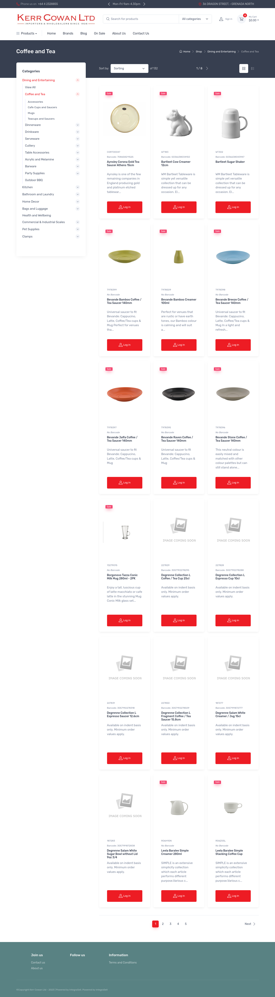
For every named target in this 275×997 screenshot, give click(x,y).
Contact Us (141, 33)
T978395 (166, 427)
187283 (111, 840)
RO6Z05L (220, 840)
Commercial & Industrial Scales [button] (43, 222)
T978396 (220, 427)
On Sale (99, 33)
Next (250, 924)
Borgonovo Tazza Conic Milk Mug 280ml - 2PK (122, 576)
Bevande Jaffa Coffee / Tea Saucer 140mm (122, 439)
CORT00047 (113, 152)
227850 (165, 703)
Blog (83, 33)
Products (25, 33)
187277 (219, 703)
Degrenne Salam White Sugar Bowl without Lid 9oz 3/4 (122, 854)
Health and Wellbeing (36, 215)
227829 (165, 565)
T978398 (220, 289)
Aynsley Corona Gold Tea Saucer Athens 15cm (123, 163)
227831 (111, 703)
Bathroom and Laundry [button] (38, 194)
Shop (199, 51)
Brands (68, 33)
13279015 (112, 565)
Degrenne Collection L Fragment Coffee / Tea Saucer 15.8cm (176, 716)
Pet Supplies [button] (30, 229)
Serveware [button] (32, 139)
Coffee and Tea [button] (35, 94)
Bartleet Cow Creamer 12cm (175, 163)
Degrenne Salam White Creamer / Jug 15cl (230, 714)
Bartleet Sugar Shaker (230, 162)
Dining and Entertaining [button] (38, 80)
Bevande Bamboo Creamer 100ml (178, 301)
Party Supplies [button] (35, 173)
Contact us (38, 962)
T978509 (166, 289)
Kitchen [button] (27, 187)
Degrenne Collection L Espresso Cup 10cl (230, 576)
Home (51, 33)
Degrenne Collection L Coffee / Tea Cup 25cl (175, 576)
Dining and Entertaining (222, 51)
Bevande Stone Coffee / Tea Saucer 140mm (231, 439)
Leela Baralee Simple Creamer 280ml (175, 852)
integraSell (102, 989)
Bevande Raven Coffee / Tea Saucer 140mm (177, 439)
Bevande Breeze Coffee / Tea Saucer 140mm (231, 301)
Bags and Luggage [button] (35, 208)
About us (37, 968)
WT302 (219, 152)
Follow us (77, 955)
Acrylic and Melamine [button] (39, 159)
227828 (219, 565)
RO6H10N (166, 840)
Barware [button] (30, 166)
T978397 (112, 427)
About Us (119, 33)
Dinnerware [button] (33, 125)
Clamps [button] (27, 236)
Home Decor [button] (30, 201)
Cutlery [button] (30, 145)
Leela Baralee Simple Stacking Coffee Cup (229, 852)
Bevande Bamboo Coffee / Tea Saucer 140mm (124, 301)
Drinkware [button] (32, 132)
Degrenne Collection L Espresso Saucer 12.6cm (123, 714)
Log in (125, 206)
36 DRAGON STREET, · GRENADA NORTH (226, 4)
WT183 (164, 152)
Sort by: (104, 68)
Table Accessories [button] (37, 152)
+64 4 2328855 (48, 4)
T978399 (112, 289)
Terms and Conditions (123, 962)
